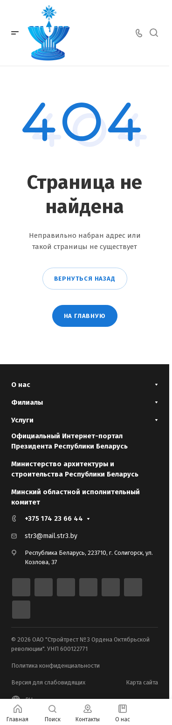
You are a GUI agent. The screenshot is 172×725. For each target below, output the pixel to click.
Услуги (22, 420)
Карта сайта (142, 682)
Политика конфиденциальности (55, 665)
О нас (20, 384)
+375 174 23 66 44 (54, 518)
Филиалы (27, 402)
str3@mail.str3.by (51, 536)
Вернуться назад (85, 278)
